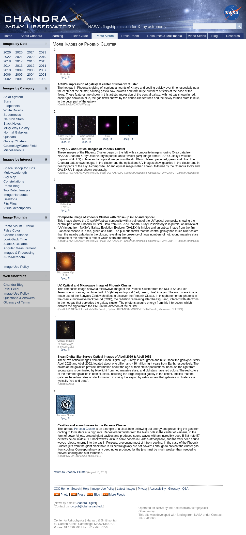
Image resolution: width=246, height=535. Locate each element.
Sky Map (9, 177)
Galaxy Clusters (15, 141)
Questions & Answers (19, 298)
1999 (42, 79)
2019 (42, 57)
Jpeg (63, 77)
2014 (7, 65)
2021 (19, 57)
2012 (30, 65)
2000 (30, 79)
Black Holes (12, 123)
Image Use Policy (16, 266)
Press (81, 494)
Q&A (185, 488)
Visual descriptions (17, 208)
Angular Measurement (19, 248)
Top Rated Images (16, 190)
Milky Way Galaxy (16, 128)
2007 (42, 70)
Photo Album (105, 36)
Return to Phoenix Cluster (69, 472)
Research (233, 36)
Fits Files (9, 203)
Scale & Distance (16, 244)
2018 (7, 61)
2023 (42, 52)
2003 (42, 74)
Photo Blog (11, 186)
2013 (19, 65)
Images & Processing (18, 252)
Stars (7, 101)
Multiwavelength (15, 172)
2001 (19, 79)
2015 (42, 61)
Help (86, 488)
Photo (64, 494)
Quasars (9, 137)
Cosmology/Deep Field (20, 146)
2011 (42, 65)
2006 (7, 74)
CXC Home (61, 488)
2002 (7, 79)
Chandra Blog (13, 284)
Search (75, 488)
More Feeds (117, 494)
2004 (30, 74)
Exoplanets (11, 106)
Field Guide (80, 36)
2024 (30, 52)
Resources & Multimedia (164, 36)
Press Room (130, 36)
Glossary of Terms (16, 302)
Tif (69, 77)
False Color (11, 230)
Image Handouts (15, 195)
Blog (214, 36)
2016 (30, 61)
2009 (19, 70)
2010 (7, 70)
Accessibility (158, 488)
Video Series (197, 36)
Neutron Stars (13, 119)
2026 (7, 52)
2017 (19, 61)
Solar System (13, 97)
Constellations (13, 181)
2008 (30, 70)
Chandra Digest (86, 503)
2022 (7, 57)
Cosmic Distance (15, 235)
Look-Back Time (15, 239)
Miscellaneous (13, 150)
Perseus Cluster (84, 429)
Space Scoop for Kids (19, 168)
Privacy (142, 488)
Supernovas (12, 115)
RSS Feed (11, 289)
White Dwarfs (13, 110)
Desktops (10, 199)
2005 (19, 74)
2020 (30, 57)
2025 (19, 52)
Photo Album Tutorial (18, 226)
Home (8, 36)
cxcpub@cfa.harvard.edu (86, 506)
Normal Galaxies (15, 132)
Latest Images (126, 488)
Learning (57, 36)
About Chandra (31, 36)
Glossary (174, 488)
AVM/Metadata (14, 257)
